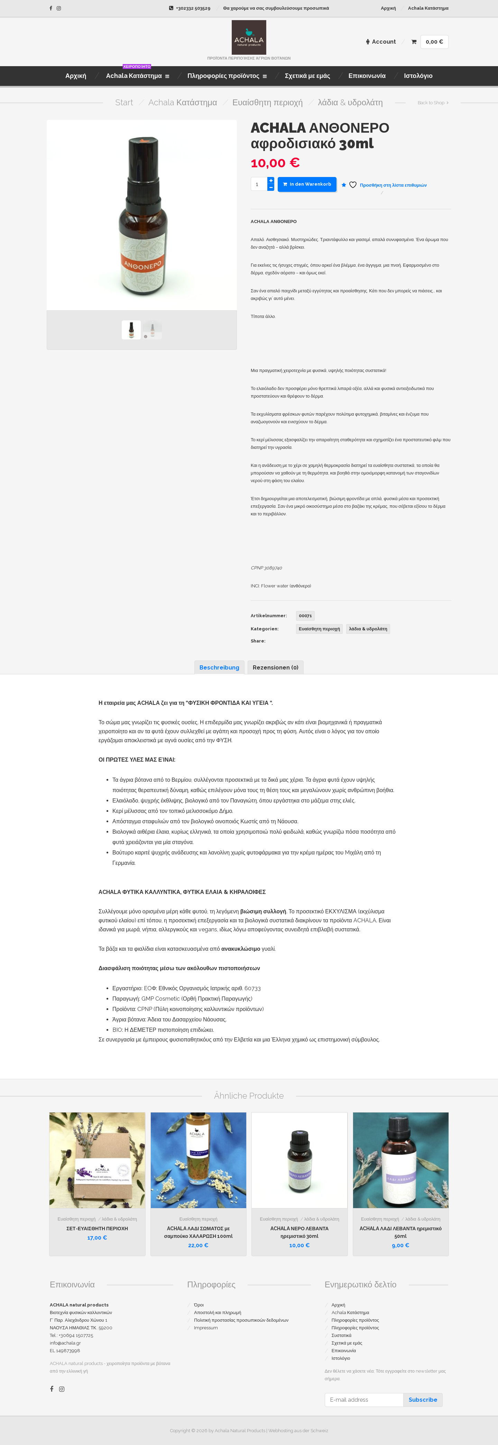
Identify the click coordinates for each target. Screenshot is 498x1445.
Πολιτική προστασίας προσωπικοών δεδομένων (241, 1320)
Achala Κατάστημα (428, 8)
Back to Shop (431, 102)
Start (124, 102)
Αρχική (388, 8)
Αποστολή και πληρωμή (217, 1312)
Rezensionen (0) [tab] (275, 667)
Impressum (206, 1327)
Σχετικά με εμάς (347, 1343)
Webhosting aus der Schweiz (298, 1430)
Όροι (199, 1304)
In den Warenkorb (307, 184)
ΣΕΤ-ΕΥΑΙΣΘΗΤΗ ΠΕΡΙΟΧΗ (97, 1228)
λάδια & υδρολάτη (350, 102)
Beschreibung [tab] (219, 667)
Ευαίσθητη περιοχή (267, 102)
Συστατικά (342, 1335)
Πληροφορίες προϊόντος (355, 1320)
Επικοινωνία (344, 1350)
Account (381, 41)
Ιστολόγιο (341, 1358)
